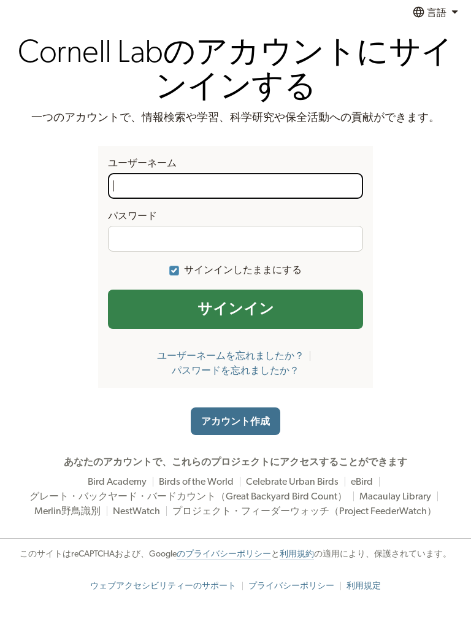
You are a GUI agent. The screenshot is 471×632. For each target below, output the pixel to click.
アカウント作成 (235, 421)
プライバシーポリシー (291, 586)
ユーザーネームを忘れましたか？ (230, 356)
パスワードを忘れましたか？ (235, 371)
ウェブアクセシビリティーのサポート (163, 586)
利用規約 (297, 554)
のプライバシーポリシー (224, 554)
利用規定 (364, 586)
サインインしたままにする (243, 270)
